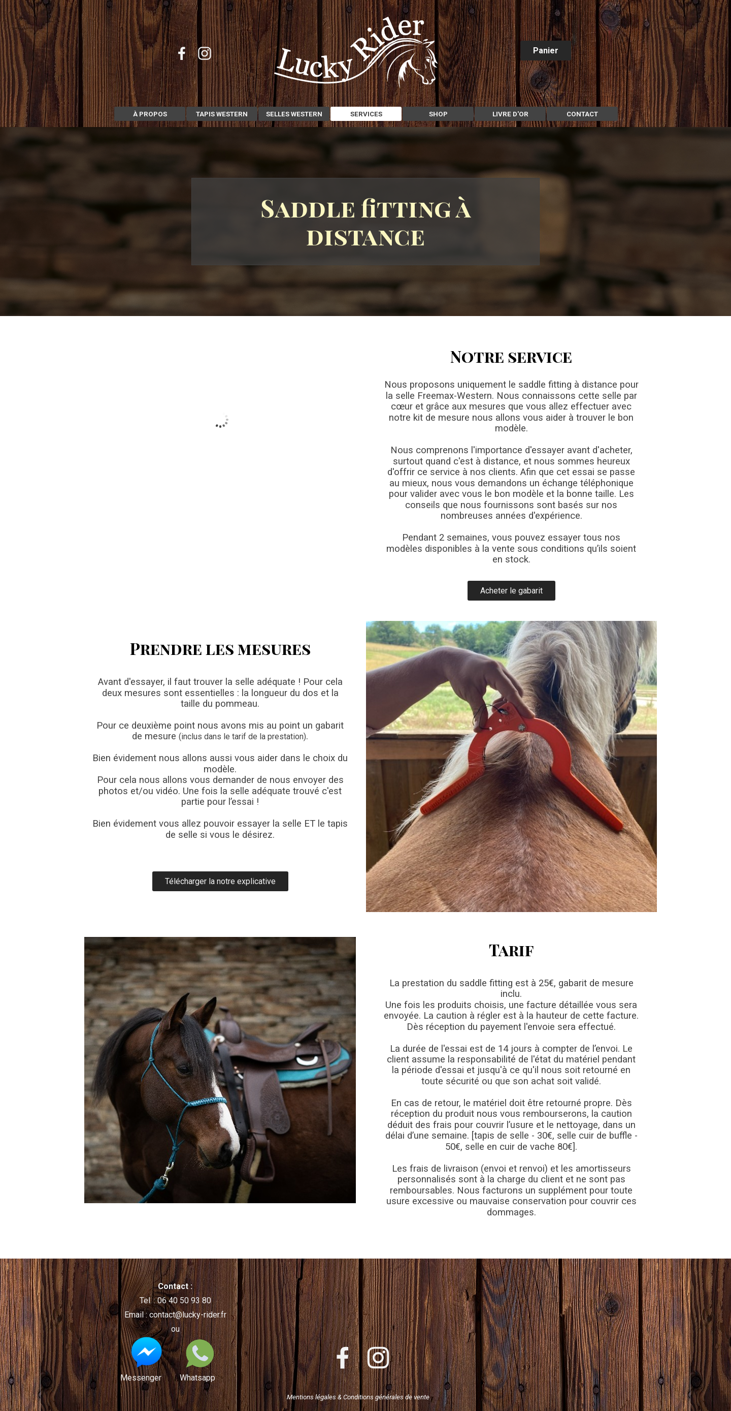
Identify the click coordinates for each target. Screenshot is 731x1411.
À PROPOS (150, 114)
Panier (545, 50)
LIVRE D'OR (510, 114)
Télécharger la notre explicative (220, 881)
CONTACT (582, 114)
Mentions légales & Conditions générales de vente (358, 1397)
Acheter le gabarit (511, 590)
